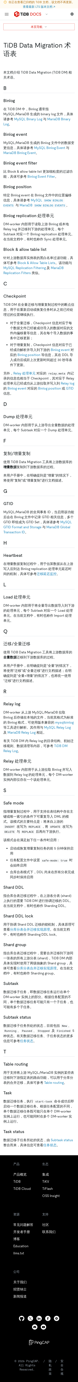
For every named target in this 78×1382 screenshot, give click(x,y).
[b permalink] (9, 88)
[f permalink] (9, 440)
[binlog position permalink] (34, 187)
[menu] (6, 14)
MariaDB (43, 205)
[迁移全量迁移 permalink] (33, 644)
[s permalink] (9, 790)
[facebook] (47, 1318)
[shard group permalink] (29, 945)
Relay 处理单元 (24, 373)
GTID (70, 388)
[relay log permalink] (23, 704)
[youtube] (43, 1327)
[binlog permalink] (18, 100)
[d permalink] (10, 404)
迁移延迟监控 (47, 574)
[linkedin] (39, 1318)
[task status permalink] (27, 1131)
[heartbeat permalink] (25, 555)
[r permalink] (9, 691)
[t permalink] (9, 1051)
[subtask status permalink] (34, 1017)
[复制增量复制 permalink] (33, 453)
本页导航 (39, 26)
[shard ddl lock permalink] (36, 916)
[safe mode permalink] (27, 803)
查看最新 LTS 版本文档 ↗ (39, 6)
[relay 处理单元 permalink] (34, 761)
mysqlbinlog (64, 722)
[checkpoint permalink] (29, 296)
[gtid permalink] (16, 503)
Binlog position (28, 355)
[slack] (56, 1318)
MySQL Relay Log (57, 727)
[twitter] (30, 1318)
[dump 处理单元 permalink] (35, 416)
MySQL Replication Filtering (24, 268)
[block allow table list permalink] (49, 249)
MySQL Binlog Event (49, 148)
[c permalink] (10, 283)
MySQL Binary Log (28, 119)
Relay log (67, 383)
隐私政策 (50, 1367)
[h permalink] (10, 542)
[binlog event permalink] (30, 134)
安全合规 (62, 1367)
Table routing (54, 1083)
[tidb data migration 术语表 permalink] (19, 53)
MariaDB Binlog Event (19, 153)
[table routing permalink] (31, 1064)
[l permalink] (9, 584)
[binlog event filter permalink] (40, 163)
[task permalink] (15, 1093)
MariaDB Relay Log (21, 732)
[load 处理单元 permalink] (33, 597)
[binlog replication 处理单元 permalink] (57, 216)
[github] (21, 1318)
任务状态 (26, 1041)
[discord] (34, 1327)
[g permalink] (10, 491)
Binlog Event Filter (41, 177)
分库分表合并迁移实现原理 (30, 929)
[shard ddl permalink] (27, 887)
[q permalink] (10, 631)
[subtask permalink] (21, 983)
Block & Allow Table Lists (36, 263)
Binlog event (60, 350)
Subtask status (62, 1140)
